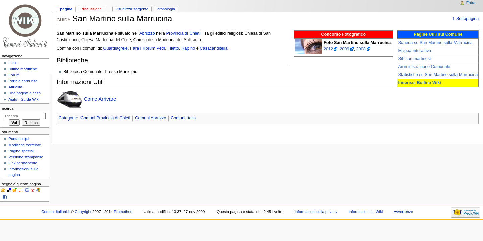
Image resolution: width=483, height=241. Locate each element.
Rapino (188, 48)
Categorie (68, 118)
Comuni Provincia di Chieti (105, 118)
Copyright (83, 212)
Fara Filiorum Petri (147, 48)
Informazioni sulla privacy (315, 212)
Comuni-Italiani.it (55, 212)
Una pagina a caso (24, 93)
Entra (470, 3)
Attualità (15, 87)
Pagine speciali (21, 151)
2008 (361, 49)
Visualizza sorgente (132, 9)
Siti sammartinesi (414, 58)
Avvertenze (403, 212)
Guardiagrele (115, 48)
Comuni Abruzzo (150, 118)
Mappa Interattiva (414, 50)
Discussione (92, 9)
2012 (328, 49)
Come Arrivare (100, 99)
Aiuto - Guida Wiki (23, 99)
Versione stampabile (25, 157)
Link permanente (22, 163)
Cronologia (166, 9)
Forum (13, 75)
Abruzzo (147, 33)
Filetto (173, 48)
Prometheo (123, 212)
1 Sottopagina (465, 18)
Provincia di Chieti (183, 33)
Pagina (66, 9)
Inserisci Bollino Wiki (419, 82)
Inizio (12, 63)
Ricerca (8, 108)
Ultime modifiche (22, 69)
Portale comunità (22, 81)
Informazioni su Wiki (365, 212)
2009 (344, 49)
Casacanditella (213, 48)
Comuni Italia (183, 118)
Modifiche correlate (24, 145)
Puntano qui (18, 139)
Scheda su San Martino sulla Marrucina (435, 42)
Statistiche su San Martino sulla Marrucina (438, 74)
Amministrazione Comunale (424, 66)
